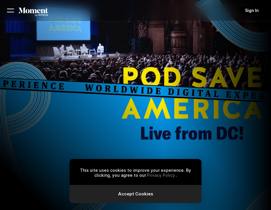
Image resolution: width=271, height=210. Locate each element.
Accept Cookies (135, 194)
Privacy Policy (161, 175)
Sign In (252, 10)
